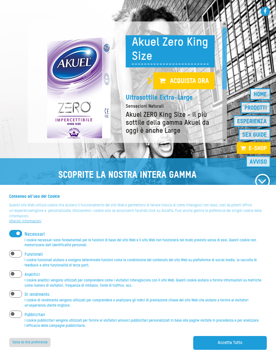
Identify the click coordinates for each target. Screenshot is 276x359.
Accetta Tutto (230, 349)
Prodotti (255, 108)
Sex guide (254, 135)
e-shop (258, 148)
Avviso (258, 162)
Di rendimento (37, 302)
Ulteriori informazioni (25, 228)
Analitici (32, 281)
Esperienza (252, 121)
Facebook (265, 11)
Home (260, 94)
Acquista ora (189, 81)
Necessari (35, 241)
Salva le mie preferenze (30, 349)
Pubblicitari (35, 321)
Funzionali (34, 261)
